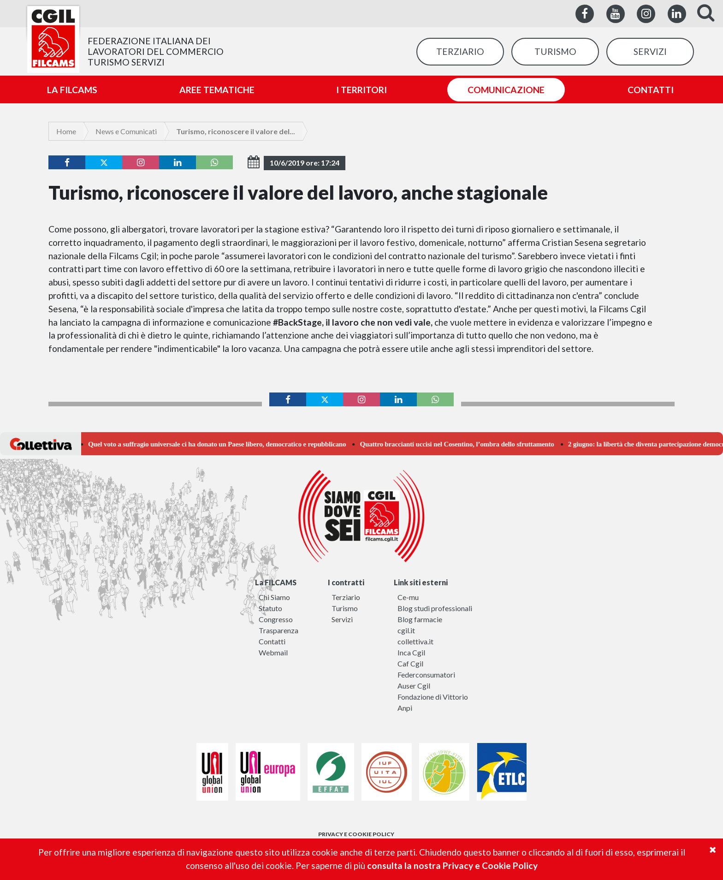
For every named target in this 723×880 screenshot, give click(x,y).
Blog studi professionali (434, 608)
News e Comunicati (126, 131)
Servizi (342, 619)
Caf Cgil (410, 663)
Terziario (346, 597)
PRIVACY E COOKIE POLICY (356, 834)
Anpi (404, 707)
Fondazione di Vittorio (432, 696)
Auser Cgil (413, 685)
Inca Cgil (411, 652)
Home (66, 131)
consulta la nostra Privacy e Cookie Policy (452, 865)
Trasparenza (278, 630)
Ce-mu (408, 597)
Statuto (270, 608)
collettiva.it (415, 641)
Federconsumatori (426, 674)
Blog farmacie (419, 619)
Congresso (276, 619)
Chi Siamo (274, 597)
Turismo (345, 608)
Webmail (273, 652)
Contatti (272, 641)
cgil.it (406, 630)
